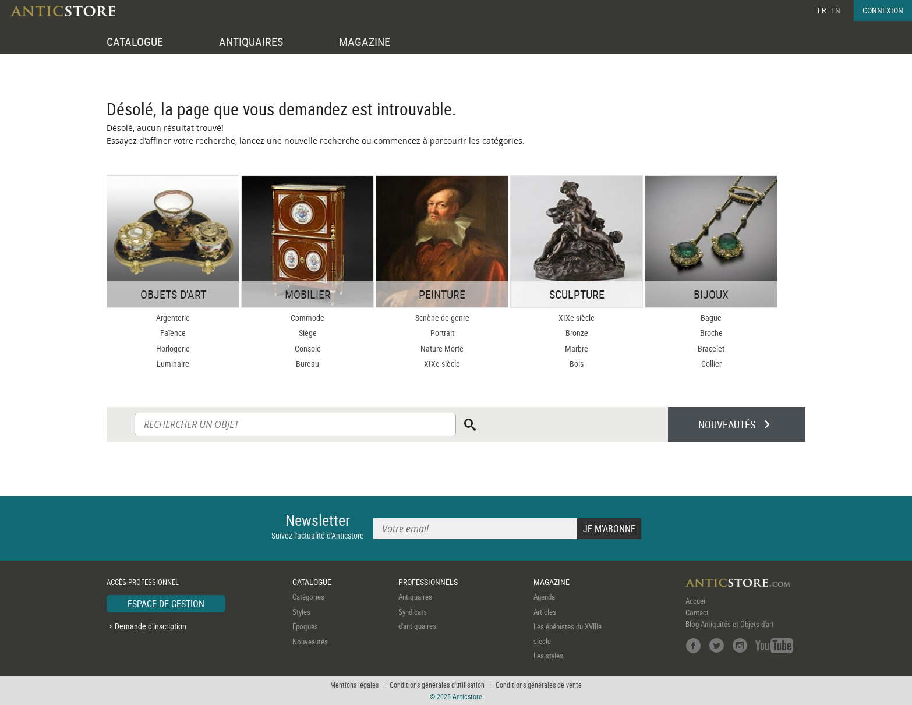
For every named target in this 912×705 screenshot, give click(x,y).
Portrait (442, 332)
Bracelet (711, 348)
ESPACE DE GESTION (166, 603)
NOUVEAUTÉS (726, 424)
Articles (544, 612)
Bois (577, 363)
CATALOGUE (135, 41)
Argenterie (173, 317)
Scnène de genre (442, 317)
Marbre (576, 348)
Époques (305, 626)
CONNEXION (882, 10)
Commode (307, 317)
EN (835, 10)
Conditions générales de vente (539, 684)
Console (308, 348)
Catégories (308, 596)
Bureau (307, 363)
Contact (697, 612)
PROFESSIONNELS (428, 581)
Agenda (544, 596)
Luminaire (173, 363)
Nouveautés (310, 641)
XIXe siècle (442, 363)
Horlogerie (173, 348)
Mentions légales (354, 684)
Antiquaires (415, 596)
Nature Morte (442, 348)
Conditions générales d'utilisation (437, 684)
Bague (711, 317)
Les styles (548, 655)
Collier (711, 363)
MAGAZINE (364, 41)
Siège (308, 332)
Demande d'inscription (150, 626)
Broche (711, 332)
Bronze (576, 332)
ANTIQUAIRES (251, 41)
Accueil (696, 601)
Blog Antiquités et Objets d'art (729, 624)
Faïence (173, 332)
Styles (301, 612)
